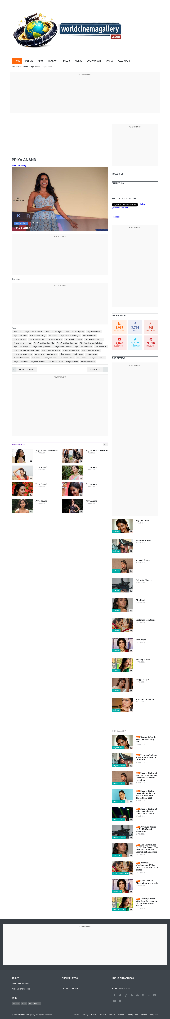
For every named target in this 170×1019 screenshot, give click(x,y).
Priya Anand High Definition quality (26, 350)
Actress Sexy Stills (88, 362)
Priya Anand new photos (51, 350)
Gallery (28, 61)
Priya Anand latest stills (34, 332)
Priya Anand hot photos (22, 343)
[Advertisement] (85, 94)
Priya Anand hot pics (54, 339)
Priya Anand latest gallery (75, 332)
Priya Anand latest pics (54, 332)
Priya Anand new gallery (91, 350)
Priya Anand (18, 332)
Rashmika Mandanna (121, 873)
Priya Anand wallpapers (83, 347)
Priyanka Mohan (119, 766)
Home (17, 61)
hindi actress (78, 354)
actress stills (39, 354)
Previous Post (23, 369)
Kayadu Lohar (118, 748)
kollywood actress (97, 358)
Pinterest (115, 217)
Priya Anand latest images (70, 336)
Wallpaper (154, 1015)
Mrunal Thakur (118, 784)
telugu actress (65, 354)
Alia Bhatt (116, 855)
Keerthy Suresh (118, 909)
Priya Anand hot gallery (73, 339)
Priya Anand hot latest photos (91, 343)
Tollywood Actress (37, 362)
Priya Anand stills (89, 336)
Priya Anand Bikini (93, 332)
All (105, 445)
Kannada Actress (67, 358)
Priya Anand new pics (71, 350)
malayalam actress (51, 358)
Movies (109, 61)
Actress (116, 531)
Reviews (52, 61)
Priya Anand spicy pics (22, 347)
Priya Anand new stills (63, 347)
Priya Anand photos (36, 339)
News (40, 61)
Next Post (99, 369)
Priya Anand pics (20, 339)
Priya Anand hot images (93, 339)
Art (30, 1004)
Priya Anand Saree (20, 336)
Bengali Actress (72, 362)
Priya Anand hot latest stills (44, 343)
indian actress (91, 354)
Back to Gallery (19, 166)
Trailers (65, 61)
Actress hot (53, 336)
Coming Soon (94, 61)
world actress (82, 358)
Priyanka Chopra (119, 837)
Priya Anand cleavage (38, 336)
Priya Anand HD (100, 347)
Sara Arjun (117, 891)
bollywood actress (21, 362)
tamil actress (52, 354)
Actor (24, 1004)
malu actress (36, 358)
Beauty (36, 1004)
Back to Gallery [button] (21, 223)
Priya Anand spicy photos (42, 347)
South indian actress (21, 358)
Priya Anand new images (23, 354)
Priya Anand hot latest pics (67, 343)
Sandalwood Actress (55, 362)
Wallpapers (124, 61)
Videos (78, 61)
